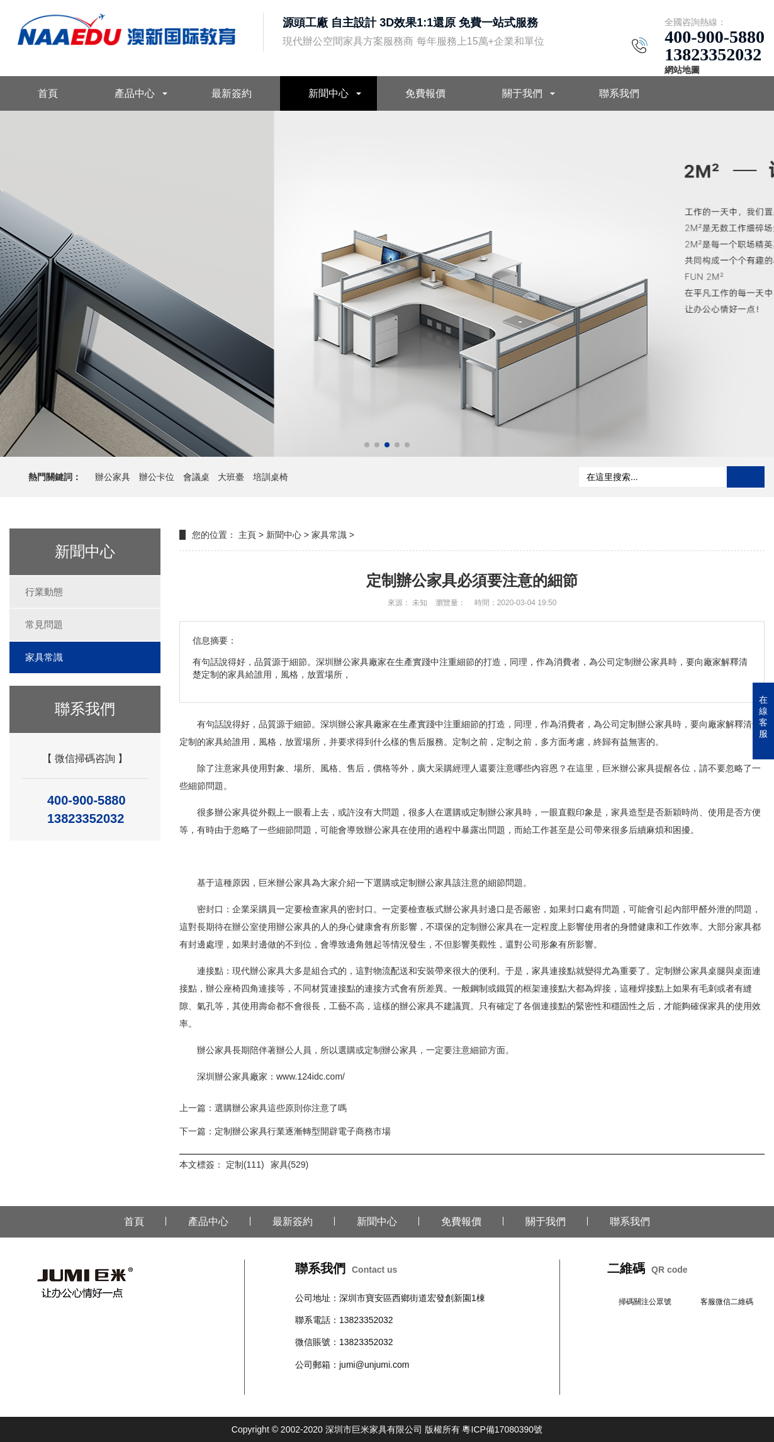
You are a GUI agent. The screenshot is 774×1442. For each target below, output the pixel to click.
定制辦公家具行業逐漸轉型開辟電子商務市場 (303, 1131)
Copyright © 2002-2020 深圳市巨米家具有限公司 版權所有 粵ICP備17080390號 (387, 1429)
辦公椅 (335, 1387)
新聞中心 (328, 93)
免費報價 (425, 93)
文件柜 (405, 1387)
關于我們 (522, 93)
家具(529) (290, 1165)
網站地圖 (682, 70)
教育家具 (453, 1387)
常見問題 (44, 624)
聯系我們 (619, 93)
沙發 (383, 1387)
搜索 (746, 477)
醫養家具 (489, 1387)
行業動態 (44, 591)
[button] (366, 444)
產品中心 (135, 93)
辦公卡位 (156, 477)
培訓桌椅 (270, 477)
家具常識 (44, 657)
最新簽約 (231, 93)
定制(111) (245, 1165)
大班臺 (231, 477)
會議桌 (196, 477)
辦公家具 (112, 477)
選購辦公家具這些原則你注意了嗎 (281, 1108)
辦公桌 (308, 1387)
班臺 (427, 1387)
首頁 (48, 93)
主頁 (247, 535)
